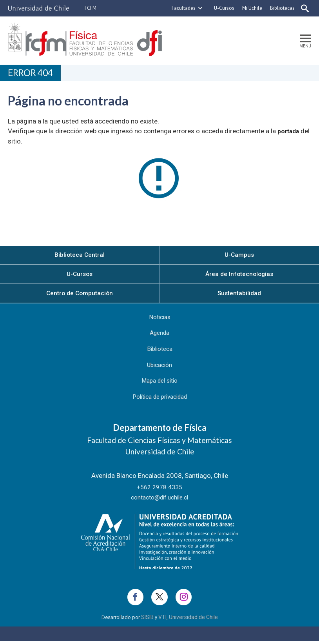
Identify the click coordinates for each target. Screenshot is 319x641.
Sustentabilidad (239, 296)
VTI (163, 632)
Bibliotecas (279, 8)
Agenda (159, 339)
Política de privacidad (159, 408)
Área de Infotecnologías (239, 276)
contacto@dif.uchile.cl (160, 509)
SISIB (149, 632)
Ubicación (159, 374)
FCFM (90, 8)
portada (289, 132)
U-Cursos (221, 8)
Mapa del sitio (159, 391)
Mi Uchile (249, 8)
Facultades (180, 8)
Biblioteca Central (79, 256)
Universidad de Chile (192, 632)
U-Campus (239, 256)
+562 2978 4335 (159, 499)
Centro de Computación (79, 296)
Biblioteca (159, 356)
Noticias (159, 322)
